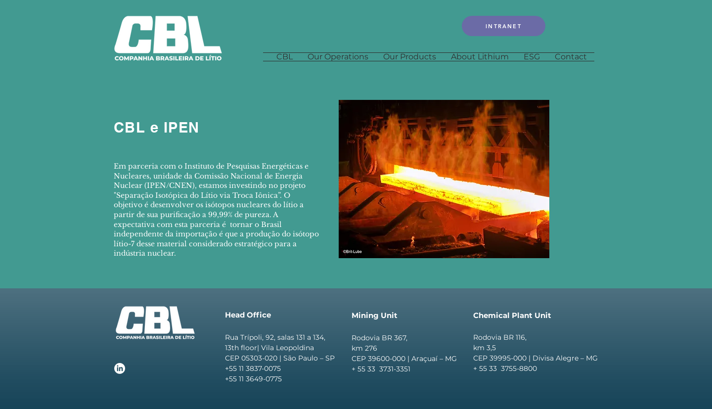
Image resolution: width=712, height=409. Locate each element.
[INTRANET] (503, 26)
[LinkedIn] (119, 368)
